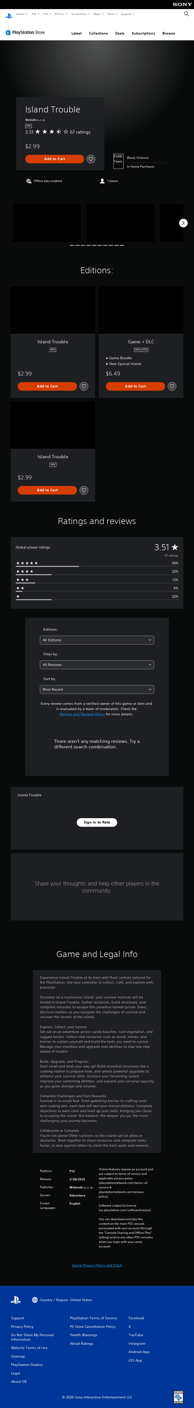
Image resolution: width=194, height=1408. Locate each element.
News (97, 14)
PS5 (34, 14)
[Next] (183, 218)
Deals (120, 28)
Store (110, 14)
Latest (76, 28)
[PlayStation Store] (26, 27)
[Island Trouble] (47, 218)
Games (20, 14)
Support (126, 14)
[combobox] (97, 635)
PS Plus (59, 14)
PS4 (45, 14)
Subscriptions (143, 28)
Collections (98, 28)
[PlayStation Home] (9, 14)
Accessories (78, 14)
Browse (168, 28)
